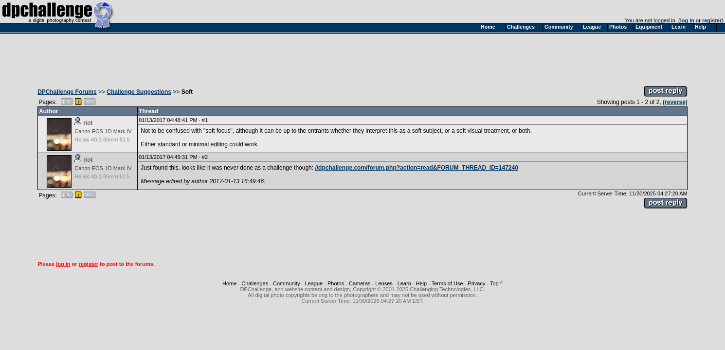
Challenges (254, 283)
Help (421, 283)
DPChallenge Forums (66, 91)
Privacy (476, 283)
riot (87, 123)
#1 (205, 120)
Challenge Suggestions (139, 91)
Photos (335, 283)
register (712, 20)
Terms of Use (447, 283)
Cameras (360, 283)
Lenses (383, 283)
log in (687, 20)
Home (229, 283)
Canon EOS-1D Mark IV (102, 131)
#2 (205, 157)
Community (286, 283)
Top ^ (496, 283)
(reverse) (675, 102)
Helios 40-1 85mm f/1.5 (102, 139)
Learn (404, 283)
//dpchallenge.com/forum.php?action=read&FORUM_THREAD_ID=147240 (416, 167)
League (314, 283)
